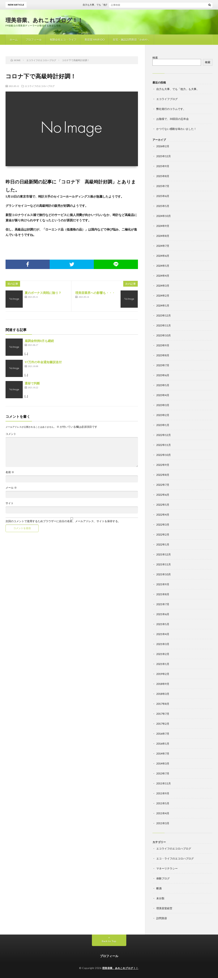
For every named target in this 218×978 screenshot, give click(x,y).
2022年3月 (162, 524)
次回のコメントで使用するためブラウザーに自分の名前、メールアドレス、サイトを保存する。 (63, 521)
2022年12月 (163, 435)
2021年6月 (162, 614)
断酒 (159, 888)
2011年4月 (162, 813)
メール (11, 487)
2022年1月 (162, 544)
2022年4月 (162, 514)
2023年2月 (162, 415)
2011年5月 (162, 803)
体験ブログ (163, 878)
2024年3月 (162, 285)
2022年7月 (162, 484)
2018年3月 (162, 693)
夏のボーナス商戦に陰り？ (43, 292)
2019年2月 (162, 673)
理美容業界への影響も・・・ (95, 292)
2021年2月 (162, 654)
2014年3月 (162, 763)
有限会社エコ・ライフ (63, 39)
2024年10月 (163, 216)
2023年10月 (163, 335)
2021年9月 (162, 584)
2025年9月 (162, 166)
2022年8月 (162, 474)
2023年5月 (162, 385)
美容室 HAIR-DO (94, 39)
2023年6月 (162, 375)
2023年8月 (162, 355)
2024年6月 (162, 255)
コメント (11, 434)
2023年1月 (162, 425)
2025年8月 (162, 176)
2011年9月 (162, 793)
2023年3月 (162, 405)
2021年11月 (163, 564)
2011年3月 (162, 823)
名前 (10, 472)
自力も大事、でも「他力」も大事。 (106, 4)
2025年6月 (162, 196)
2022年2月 (162, 534)
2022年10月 (163, 454)
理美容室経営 (164, 908)
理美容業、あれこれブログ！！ (44, 20)
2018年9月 (162, 683)
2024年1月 (162, 305)
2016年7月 (162, 733)
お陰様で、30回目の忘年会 (172, 118)
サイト (10, 503)
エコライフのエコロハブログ (40, 86)
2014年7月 (162, 753)
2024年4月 (162, 275)
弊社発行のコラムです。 (171, 108)
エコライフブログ (167, 99)
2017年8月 (162, 703)
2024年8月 (162, 235)
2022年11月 (163, 444)
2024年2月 (162, 295)
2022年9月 (162, 464)
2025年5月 (162, 206)
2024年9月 (162, 225)
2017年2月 (162, 723)
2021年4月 (162, 634)
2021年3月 (162, 644)
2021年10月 (163, 574)
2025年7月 (162, 186)
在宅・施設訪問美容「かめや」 (131, 39)
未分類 (160, 898)
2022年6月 (162, 494)
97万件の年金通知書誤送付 (43, 362)
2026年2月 (162, 146)
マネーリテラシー (167, 868)
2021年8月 (162, 594)
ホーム (14, 39)
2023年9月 (162, 345)
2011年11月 (163, 783)
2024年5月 (162, 265)
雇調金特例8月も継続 (39, 341)
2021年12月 (163, 554)
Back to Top (109, 941)
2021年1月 (162, 664)
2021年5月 (162, 624)
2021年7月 (162, 604)
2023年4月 (162, 395)
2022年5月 (162, 504)
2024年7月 (162, 245)
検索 (155, 57)
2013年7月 (162, 773)
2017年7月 (162, 713)
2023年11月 (163, 325)
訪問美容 (161, 918)
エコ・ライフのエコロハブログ (175, 858)
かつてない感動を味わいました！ (176, 128)
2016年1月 (162, 743)
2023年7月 (162, 365)
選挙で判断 (32, 383)
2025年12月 (163, 156)
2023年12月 (163, 315)
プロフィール (34, 39)
